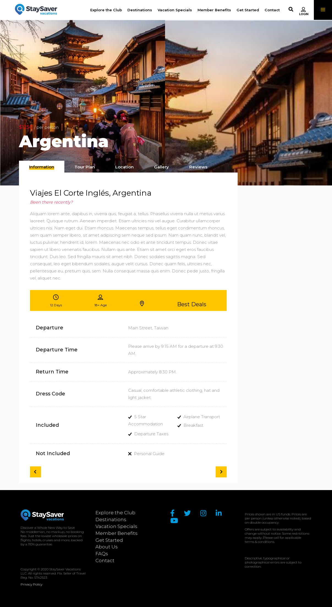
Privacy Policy (31, 584)
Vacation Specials (116, 526)
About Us (106, 546)
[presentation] (41, 167)
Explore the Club (115, 512)
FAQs (101, 553)
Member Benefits (116, 533)
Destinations (110, 519)
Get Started (109, 540)
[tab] (41, 167)
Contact (104, 560)
